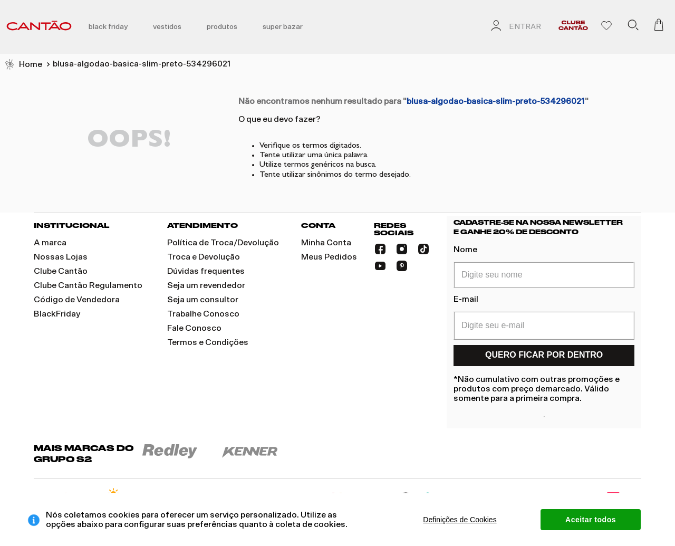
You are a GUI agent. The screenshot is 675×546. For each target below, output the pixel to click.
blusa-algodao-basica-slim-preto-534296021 (142, 64)
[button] (633, 27)
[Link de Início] (23, 65)
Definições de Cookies (459, 519)
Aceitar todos (590, 519)
